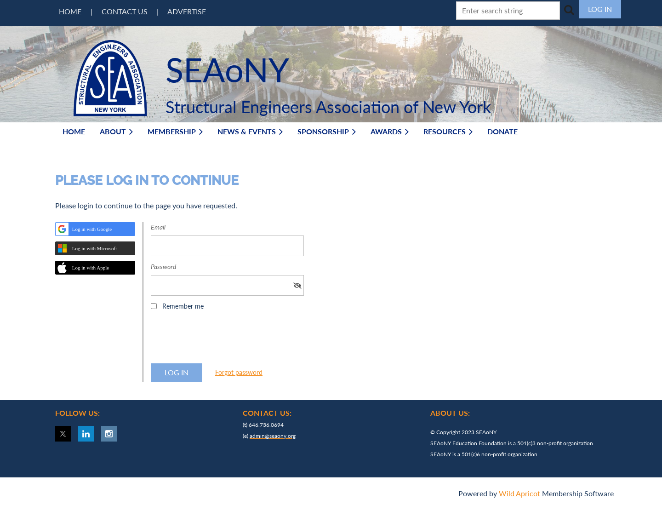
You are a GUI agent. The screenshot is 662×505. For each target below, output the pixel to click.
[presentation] (221, 340)
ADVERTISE (186, 11)
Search (568, 9)
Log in (600, 9)
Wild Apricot (519, 493)
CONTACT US (125, 11)
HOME (70, 11)
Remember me (183, 306)
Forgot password (239, 372)
